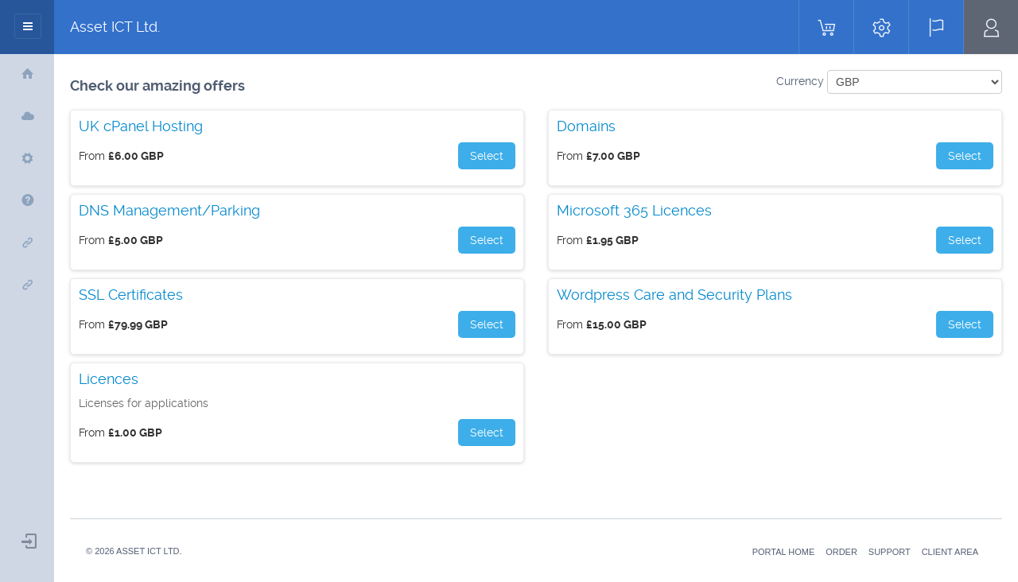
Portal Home (783, 552)
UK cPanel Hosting (141, 126)
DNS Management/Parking (169, 211)
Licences (108, 379)
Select (486, 155)
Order (841, 552)
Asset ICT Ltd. (115, 26)
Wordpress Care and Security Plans (674, 295)
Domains (586, 126)
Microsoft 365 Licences (634, 211)
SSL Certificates (131, 295)
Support (889, 552)
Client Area (950, 552)
